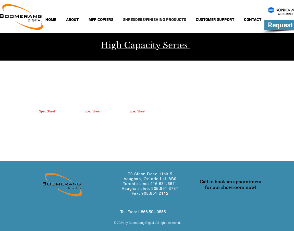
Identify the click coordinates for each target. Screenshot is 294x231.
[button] (45, 96)
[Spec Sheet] (47, 111)
